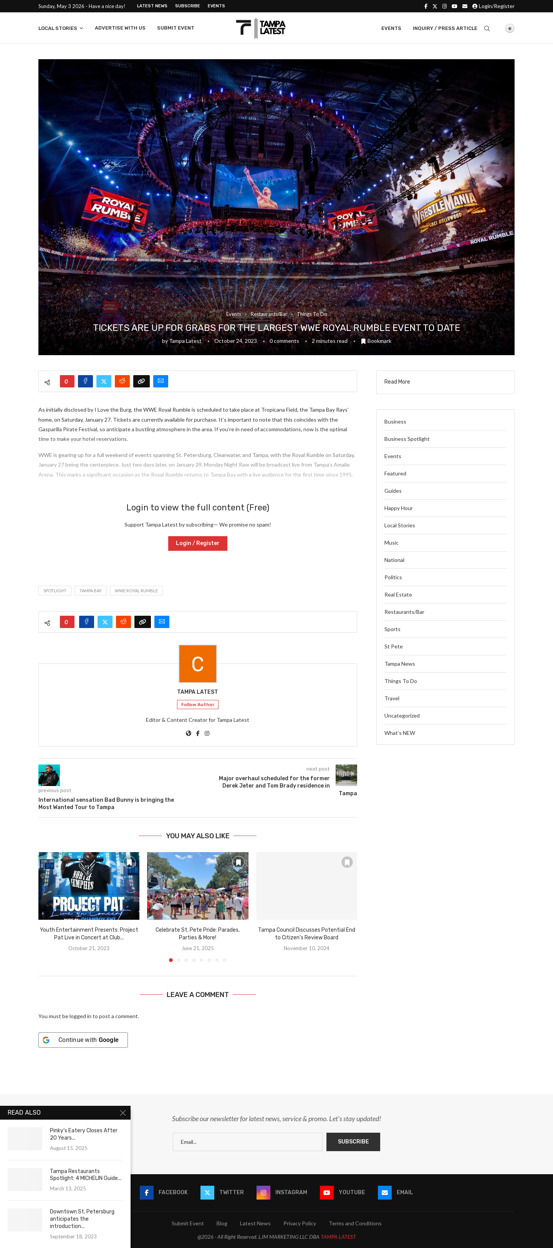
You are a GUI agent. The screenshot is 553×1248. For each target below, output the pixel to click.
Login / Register (198, 543)
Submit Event (175, 28)
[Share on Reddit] (122, 381)
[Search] (487, 28)
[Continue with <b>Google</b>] (83, 1040)
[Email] (464, 6)
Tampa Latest (185, 340)
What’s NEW (399, 733)
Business (395, 421)
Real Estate (398, 594)
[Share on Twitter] (103, 381)
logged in (80, 1016)
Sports (392, 629)
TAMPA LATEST (338, 1236)
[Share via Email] (160, 381)
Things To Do (400, 681)
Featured (395, 473)
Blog (222, 1223)
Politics (393, 577)
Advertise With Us (120, 28)
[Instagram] (444, 6)
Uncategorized (402, 715)
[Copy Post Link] (141, 381)
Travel (391, 698)
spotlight (54, 590)
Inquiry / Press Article (445, 28)
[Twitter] (434, 6)
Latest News (152, 5)
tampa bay (90, 590)
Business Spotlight (407, 438)
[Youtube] (454, 6)
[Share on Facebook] (85, 381)
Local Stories (57, 28)
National (394, 560)
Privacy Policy (299, 1223)
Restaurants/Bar (404, 611)
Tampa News (399, 663)
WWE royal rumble (136, 590)
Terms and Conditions (355, 1223)
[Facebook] (425, 6)
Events (216, 5)
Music (391, 542)
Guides (393, 490)
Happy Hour (398, 508)
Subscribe (187, 5)
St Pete (393, 646)
